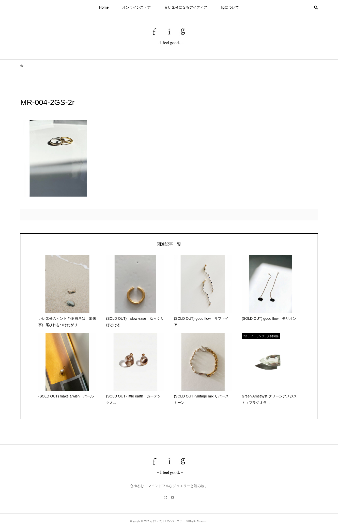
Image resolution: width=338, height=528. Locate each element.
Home (104, 7)
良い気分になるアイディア (185, 7)
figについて (230, 7)
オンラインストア (136, 7)
